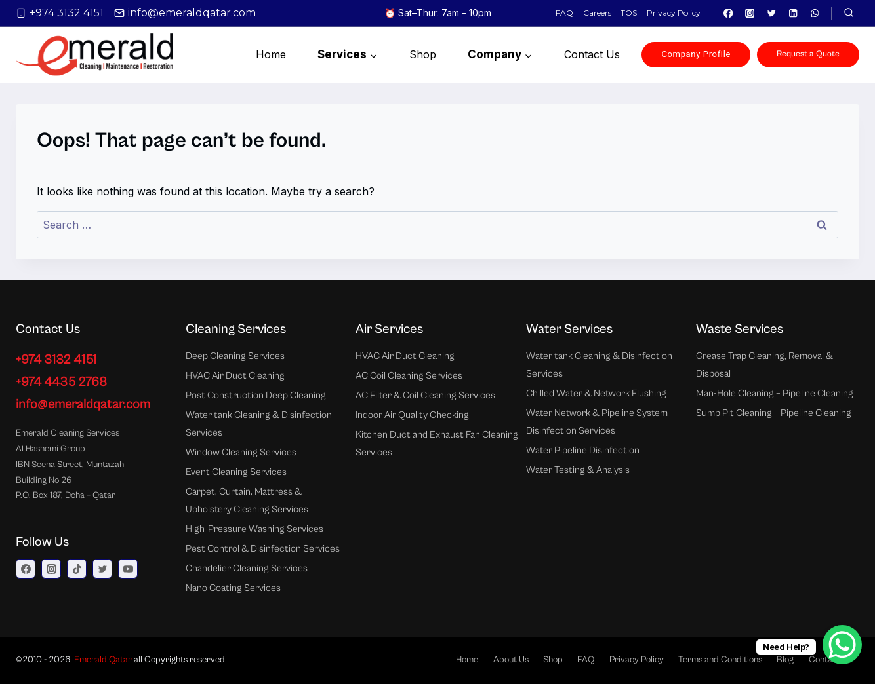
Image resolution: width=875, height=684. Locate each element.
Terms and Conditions (720, 660)
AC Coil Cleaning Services (409, 375)
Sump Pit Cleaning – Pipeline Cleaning (773, 413)
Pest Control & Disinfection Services (263, 548)
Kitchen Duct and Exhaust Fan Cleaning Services (437, 443)
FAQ (564, 13)
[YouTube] (128, 569)
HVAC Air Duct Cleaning (235, 375)
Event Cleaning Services (236, 472)
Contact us (592, 54)
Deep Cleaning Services (235, 356)
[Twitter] (771, 13)
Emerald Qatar (103, 660)
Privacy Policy (674, 13)
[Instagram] (750, 13)
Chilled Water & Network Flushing (596, 393)
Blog (785, 660)
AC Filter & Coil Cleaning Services (425, 395)
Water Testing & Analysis (578, 470)
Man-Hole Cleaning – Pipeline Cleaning (774, 393)
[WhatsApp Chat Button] (842, 644)
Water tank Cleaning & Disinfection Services (259, 423)
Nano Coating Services (233, 588)
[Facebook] (728, 13)
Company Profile (696, 54)
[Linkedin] (793, 13)
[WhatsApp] (814, 13)
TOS (629, 13)
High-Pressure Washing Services (254, 529)
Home (271, 54)
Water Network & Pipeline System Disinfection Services (597, 422)
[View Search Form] (848, 13)
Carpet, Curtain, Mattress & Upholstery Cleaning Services (247, 500)
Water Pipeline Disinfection (583, 450)
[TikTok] (77, 569)
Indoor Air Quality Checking (412, 415)
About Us (511, 660)
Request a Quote (808, 54)
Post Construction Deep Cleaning (256, 395)
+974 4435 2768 (61, 382)
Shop (422, 54)
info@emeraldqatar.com (83, 404)
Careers (597, 13)
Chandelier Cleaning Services (247, 568)
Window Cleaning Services (241, 452)
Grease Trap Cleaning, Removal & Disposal (764, 365)
